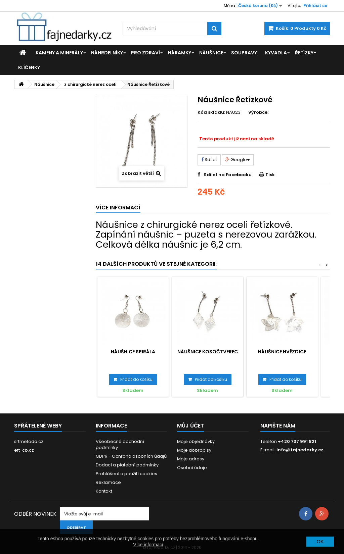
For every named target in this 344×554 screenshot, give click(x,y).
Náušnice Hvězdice (282, 351)
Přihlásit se (315, 5)
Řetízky (304, 52)
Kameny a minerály (59, 52)
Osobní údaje (192, 467)
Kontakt (104, 491)
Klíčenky (29, 67)
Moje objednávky (196, 441)
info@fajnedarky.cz (299, 450)
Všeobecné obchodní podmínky (120, 444)
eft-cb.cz (24, 450)
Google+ (237, 159)
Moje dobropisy (194, 450)
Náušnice (211, 52)
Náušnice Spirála (133, 351)
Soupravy (244, 52)
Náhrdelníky (107, 52)
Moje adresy (190, 459)
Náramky (179, 52)
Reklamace (108, 482)
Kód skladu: (211, 112)
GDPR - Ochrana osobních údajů (131, 456)
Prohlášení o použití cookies (126, 473)
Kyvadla (276, 52)
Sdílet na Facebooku (228, 174)
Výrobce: (258, 112)
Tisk (270, 174)
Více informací (148, 544)
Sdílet (209, 159)
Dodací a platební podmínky (127, 465)
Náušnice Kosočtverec (207, 351)
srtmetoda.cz (28, 441)
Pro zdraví (145, 52)
